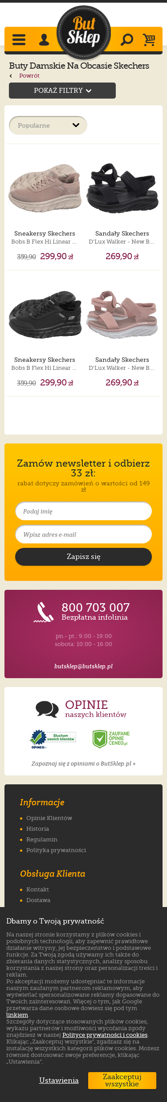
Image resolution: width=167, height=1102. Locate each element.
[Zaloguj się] (45, 40)
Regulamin (41, 839)
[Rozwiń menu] (19, 40)
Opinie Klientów (49, 818)
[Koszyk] (151, 40)
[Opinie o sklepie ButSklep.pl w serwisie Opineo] (54, 739)
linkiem (17, 1014)
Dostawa (38, 900)
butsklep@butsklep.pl (83, 666)
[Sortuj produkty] (48, 125)
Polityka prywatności (56, 850)
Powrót (24, 76)
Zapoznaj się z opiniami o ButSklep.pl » (83, 763)
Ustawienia (57, 1081)
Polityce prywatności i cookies (104, 1035)
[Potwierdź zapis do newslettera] (83, 557)
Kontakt (37, 889)
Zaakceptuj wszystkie (122, 1080)
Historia (37, 829)
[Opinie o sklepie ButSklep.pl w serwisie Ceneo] (112, 739)
